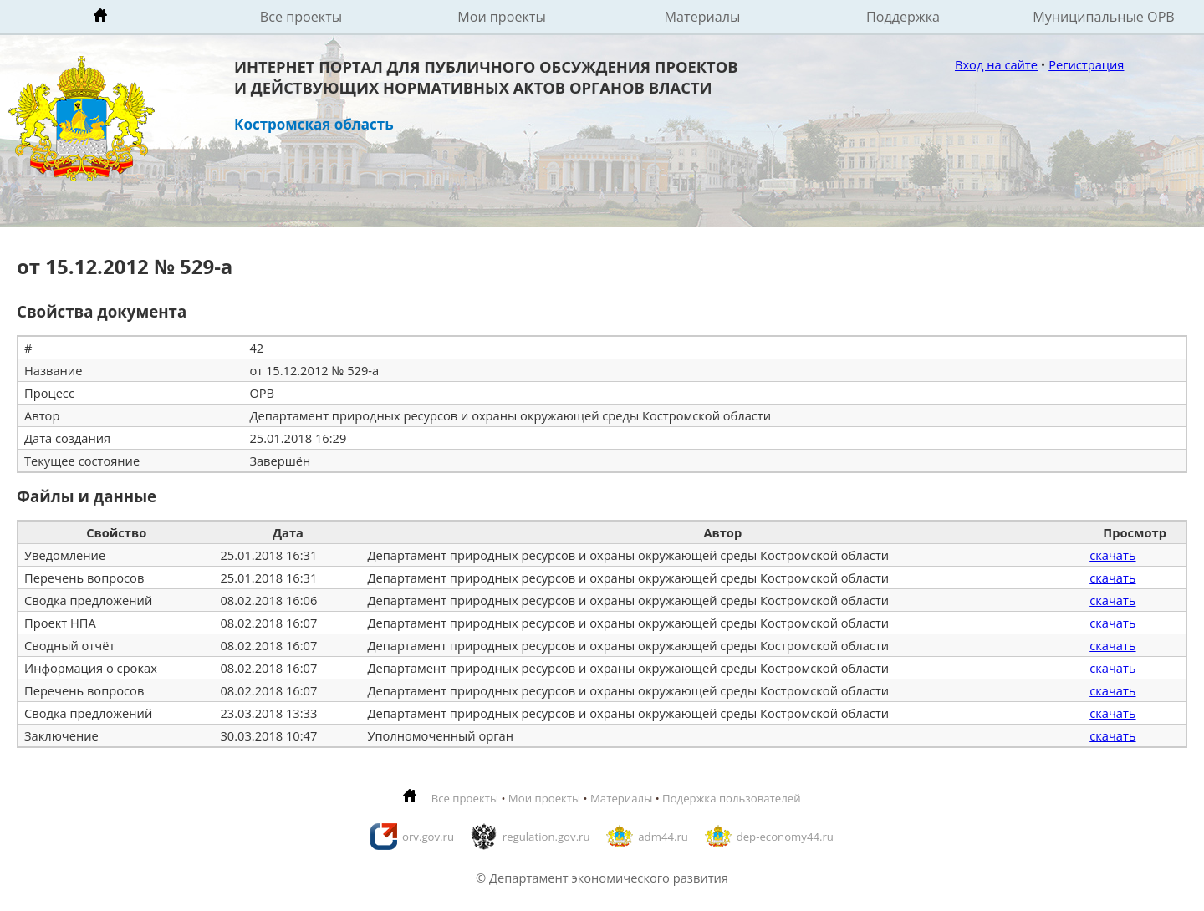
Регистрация (1086, 64)
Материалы (703, 17)
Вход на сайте (996, 64)
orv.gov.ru (428, 836)
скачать (1112, 555)
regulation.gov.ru (546, 836)
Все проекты (301, 17)
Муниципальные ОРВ (1104, 17)
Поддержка (903, 17)
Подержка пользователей (731, 798)
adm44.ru (663, 836)
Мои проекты (501, 17)
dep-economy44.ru (785, 836)
